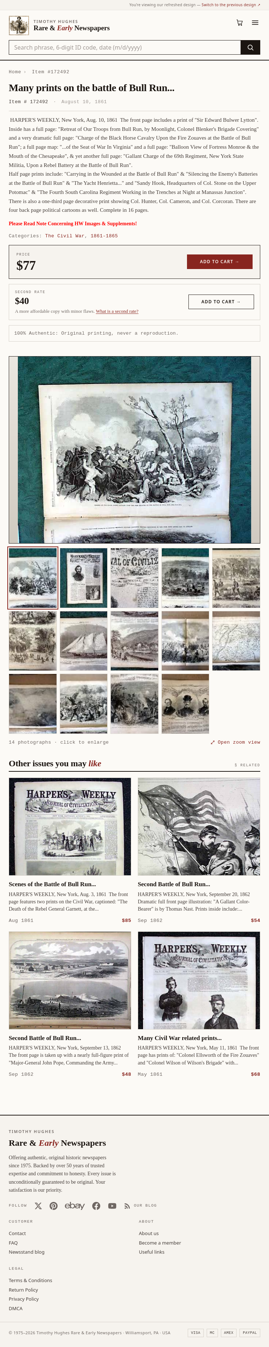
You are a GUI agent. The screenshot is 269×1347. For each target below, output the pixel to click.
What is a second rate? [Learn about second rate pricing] (117, 311)
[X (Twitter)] (38, 1206)
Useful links (151, 1251)
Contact (17, 1233)
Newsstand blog (26, 1251)
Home (15, 72)
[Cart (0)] (239, 22)
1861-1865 (104, 236)
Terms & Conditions (30, 1280)
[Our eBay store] (75, 1206)
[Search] (250, 47)
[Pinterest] (54, 1206)
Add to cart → (220, 261)
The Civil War (65, 236)
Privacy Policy (24, 1298)
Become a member (160, 1242)
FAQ (13, 1242)
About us (149, 1233)
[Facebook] (96, 1206)
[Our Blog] (140, 1205)
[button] (134, 450)
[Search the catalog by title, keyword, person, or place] (125, 47)
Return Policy (23, 1289)
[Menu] (255, 22)
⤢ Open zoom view (235, 742)
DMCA (16, 1308)
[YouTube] (112, 1206)
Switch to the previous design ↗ (231, 4)
